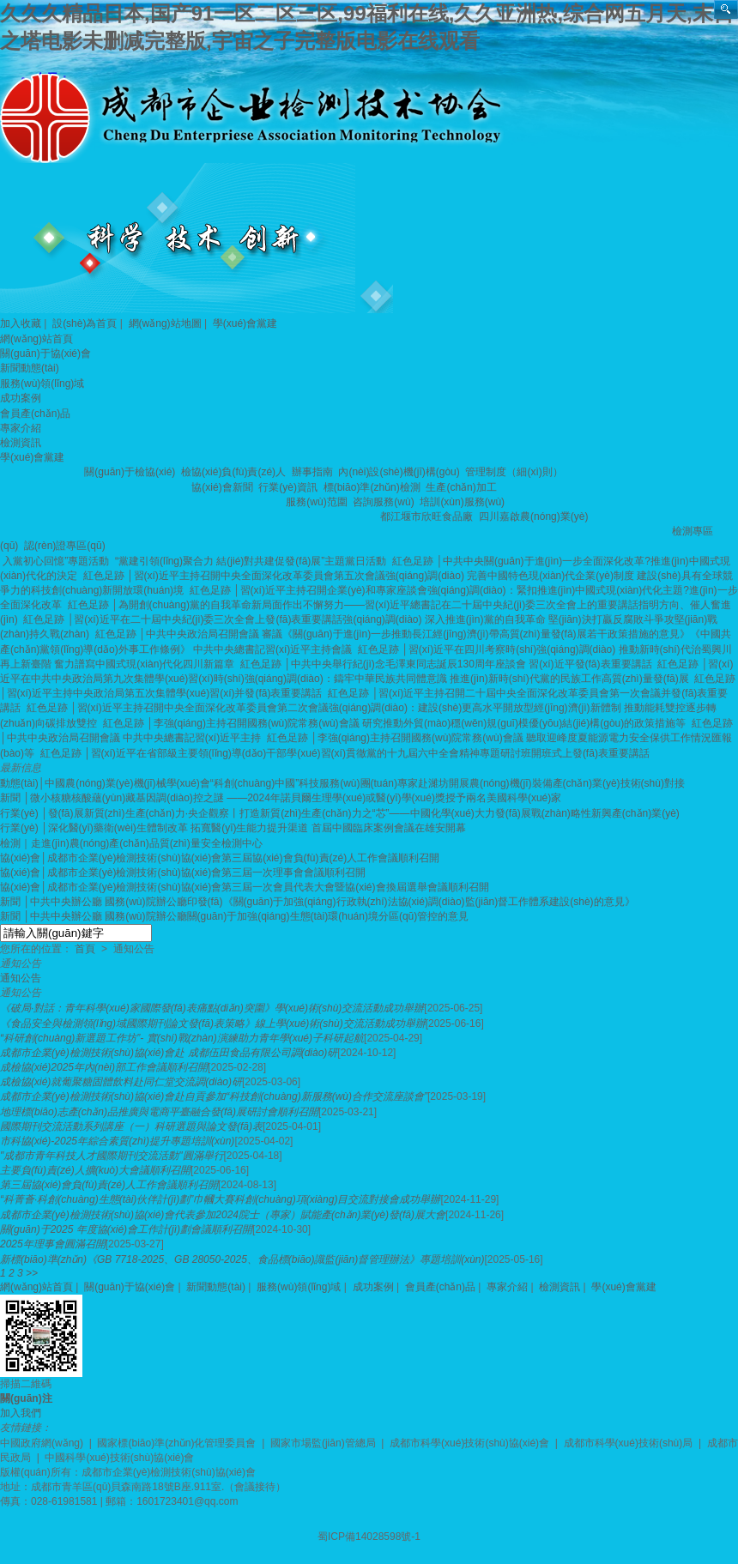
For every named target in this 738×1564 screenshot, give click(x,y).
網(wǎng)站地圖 (165, 323)
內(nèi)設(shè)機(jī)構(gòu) (400, 472)
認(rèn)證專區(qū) (66, 546)
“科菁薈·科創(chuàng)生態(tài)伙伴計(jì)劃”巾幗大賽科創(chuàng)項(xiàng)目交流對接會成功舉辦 (220, 1199)
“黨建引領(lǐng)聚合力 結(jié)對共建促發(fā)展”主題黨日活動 (252, 561)
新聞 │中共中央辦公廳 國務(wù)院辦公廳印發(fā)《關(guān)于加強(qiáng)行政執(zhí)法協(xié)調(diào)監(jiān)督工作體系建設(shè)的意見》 (317, 902)
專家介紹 (20, 428)
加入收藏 (20, 323)
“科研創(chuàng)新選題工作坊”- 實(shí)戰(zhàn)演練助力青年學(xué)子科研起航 (182, 1038)
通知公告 (20, 978)
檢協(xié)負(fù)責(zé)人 (234, 472)
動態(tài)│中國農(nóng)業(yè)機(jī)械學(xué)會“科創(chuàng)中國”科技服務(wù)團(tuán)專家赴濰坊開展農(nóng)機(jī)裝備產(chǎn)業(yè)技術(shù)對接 (342, 783)
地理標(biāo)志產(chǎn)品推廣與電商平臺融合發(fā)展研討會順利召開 (159, 1112)
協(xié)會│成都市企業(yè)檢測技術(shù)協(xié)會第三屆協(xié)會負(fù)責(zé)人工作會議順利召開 (219, 858)
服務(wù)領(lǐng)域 (42, 383)
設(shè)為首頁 (84, 323)
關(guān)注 (26, 1398)
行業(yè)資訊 (289, 487)
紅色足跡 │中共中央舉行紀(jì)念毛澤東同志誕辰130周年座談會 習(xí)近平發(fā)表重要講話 (447, 664)
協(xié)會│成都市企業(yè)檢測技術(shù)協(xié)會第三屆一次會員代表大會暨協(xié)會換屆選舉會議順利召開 (244, 887)
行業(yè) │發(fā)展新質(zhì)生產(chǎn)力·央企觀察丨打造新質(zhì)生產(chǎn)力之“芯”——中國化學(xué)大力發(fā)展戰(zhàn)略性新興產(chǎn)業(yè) (340, 813)
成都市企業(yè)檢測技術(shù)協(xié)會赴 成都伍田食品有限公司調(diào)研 (168, 1053)
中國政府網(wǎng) (41, 1443)
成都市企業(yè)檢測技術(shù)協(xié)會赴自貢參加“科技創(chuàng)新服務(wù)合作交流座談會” (213, 1096)
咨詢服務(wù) (385, 502)
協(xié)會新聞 (223, 487)
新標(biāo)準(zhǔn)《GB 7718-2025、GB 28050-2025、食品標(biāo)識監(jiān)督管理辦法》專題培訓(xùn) (242, 1259)
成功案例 (20, 398)
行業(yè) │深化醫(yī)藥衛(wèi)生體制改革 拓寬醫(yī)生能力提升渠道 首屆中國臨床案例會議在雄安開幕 (233, 828)
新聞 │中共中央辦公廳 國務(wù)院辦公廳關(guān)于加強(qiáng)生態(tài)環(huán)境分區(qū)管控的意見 (234, 916)
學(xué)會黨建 (245, 323)
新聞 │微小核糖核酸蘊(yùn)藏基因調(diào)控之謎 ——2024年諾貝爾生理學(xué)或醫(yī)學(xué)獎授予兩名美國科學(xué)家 (280, 798)
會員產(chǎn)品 (35, 414)
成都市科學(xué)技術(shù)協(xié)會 (469, 1443)
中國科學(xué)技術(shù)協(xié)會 (119, 1458)
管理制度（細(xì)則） (515, 472)
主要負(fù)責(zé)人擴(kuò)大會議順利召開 (95, 1170)
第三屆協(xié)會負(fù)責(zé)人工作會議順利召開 (109, 1185)
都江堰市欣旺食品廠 (427, 516)
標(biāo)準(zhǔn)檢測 (373, 487)
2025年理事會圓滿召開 (53, 1244)
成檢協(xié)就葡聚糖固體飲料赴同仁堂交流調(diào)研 (121, 1082)
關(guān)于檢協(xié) (131, 472)
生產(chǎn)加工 (462, 487)
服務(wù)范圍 (318, 502)
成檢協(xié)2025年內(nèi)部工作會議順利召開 (104, 1067)
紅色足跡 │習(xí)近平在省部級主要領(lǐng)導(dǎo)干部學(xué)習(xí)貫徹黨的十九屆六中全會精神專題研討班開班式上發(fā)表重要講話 (346, 753)
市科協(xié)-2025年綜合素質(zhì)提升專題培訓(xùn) (117, 1141)
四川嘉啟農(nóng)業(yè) (535, 516)
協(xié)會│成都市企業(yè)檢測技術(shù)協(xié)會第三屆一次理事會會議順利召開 (183, 873)
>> (32, 1273)
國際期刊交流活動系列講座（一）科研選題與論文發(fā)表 (131, 1126)
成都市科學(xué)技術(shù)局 (628, 1443)
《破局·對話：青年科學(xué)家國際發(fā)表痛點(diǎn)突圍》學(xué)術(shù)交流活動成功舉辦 (212, 1008)
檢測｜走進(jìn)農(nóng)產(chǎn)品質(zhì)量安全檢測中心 (131, 843)
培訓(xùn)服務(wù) (463, 502)
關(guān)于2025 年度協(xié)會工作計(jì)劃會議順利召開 (126, 1229)
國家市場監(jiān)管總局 (323, 1443)
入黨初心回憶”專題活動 (57, 561)
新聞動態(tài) (29, 368)
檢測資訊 (20, 443)
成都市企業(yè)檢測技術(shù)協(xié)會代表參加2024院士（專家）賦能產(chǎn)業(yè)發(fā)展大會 (222, 1215)
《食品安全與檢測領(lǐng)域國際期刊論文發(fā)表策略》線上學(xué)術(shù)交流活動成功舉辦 (213, 1024)
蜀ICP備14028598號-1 (369, 1537)
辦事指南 (314, 472)
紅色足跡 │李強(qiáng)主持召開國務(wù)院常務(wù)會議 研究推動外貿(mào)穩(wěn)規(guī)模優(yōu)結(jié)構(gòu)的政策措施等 (396, 723)
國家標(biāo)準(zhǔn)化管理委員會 (176, 1443)
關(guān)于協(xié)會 (45, 353)
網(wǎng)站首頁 (36, 339)
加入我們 (20, 1413)
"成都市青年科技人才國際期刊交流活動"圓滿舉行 (112, 1156)
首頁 (85, 949)
